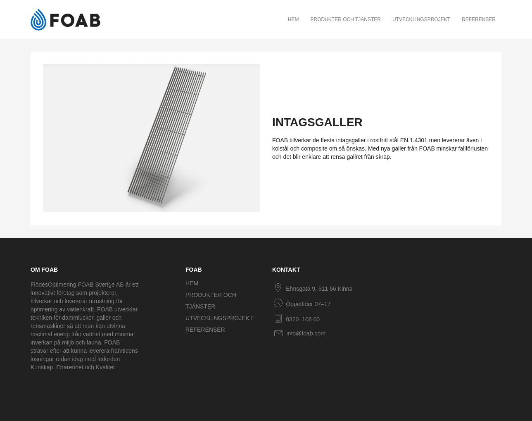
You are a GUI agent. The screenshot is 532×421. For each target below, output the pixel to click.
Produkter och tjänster (345, 19)
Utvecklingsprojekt (421, 19)
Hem (293, 19)
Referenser (479, 19)
